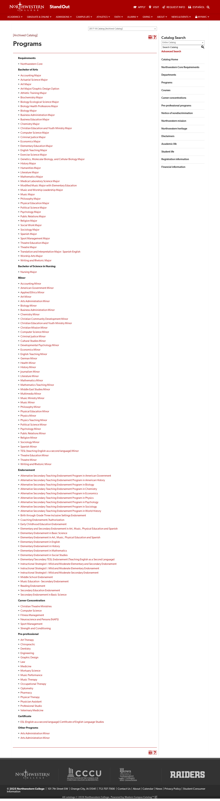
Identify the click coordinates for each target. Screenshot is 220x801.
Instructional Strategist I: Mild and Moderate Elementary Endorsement (59, 570)
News (159, 791)
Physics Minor (28, 418)
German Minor (28, 361)
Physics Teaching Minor (33, 422)
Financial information (173, 169)
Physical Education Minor (34, 414)
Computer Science (31, 613)
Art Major (25, 86)
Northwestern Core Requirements (180, 70)
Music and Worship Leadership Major (41, 192)
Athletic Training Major (33, 95)
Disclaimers (167, 139)
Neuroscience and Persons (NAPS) (39, 622)
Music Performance (31, 677)
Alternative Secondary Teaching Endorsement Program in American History (62, 482)
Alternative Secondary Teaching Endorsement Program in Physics (57, 500)
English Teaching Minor (33, 356)
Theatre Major (28, 249)
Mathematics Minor (31, 383)
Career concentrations (173, 100)
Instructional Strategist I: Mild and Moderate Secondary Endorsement (59, 575)
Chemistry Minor (30, 317)
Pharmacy (26, 695)
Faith (117, 19)
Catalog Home (169, 62)
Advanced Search (171, 54)
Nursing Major (28, 274)
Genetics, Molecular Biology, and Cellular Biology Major (52, 161)
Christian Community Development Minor (44, 321)
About (161, 19)
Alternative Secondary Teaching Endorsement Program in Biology (57, 487)
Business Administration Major (37, 117)
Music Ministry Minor (32, 400)
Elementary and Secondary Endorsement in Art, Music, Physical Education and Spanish (69, 531)
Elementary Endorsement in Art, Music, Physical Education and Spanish (60, 540)
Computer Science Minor (34, 334)
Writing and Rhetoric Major (35, 263)
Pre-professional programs (176, 108)
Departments (168, 77)
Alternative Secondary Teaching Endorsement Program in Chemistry (58, 491)
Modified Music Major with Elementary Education (48, 188)
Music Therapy (28, 682)
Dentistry (25, 651)
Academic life (169, 146)
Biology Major (28, 113)
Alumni (131, 19)
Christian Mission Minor (33, 330)
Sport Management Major (35, 241)
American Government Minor (37, 290)
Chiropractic (27, 646)
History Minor (28, 369)
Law (22, 664)
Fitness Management (32, 617)
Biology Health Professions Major (39, 108)
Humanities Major (30, 170)
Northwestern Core (31, 66)
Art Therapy (27, 642)
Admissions (62, 19)
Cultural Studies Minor (33, 343)
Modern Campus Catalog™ (139, 799)
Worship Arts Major (31, 258)
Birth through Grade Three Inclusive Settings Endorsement (53, 518)
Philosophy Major (30, 201)
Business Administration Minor (37, 312)
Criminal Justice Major (33, 139)
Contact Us (124, 791)
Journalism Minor (30, 374)
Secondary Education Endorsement (40, 593)
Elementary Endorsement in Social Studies (44, 557)
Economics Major (30, 144)
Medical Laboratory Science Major (40, 183)
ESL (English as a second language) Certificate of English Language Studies (62, 724)
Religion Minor (28, 440)
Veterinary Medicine (31, 713)
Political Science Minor (33, 427)
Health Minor (28, 365)
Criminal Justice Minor (33, 339)
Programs (166, 85)
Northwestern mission (173, 123)
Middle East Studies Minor (35, 391)
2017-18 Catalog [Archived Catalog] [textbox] (106, 31)
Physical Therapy (30, 699)
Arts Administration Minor (35, 303)
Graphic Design (29, 660)
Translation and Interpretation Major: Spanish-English (50, 254)
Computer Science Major (34, 135)
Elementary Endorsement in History (40, 548)
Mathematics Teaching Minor (37, 387)
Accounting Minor (30, 286)
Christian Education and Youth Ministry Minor (46, 325)
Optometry (26, 691)
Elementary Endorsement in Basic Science (43, 535)
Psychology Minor (30, 431)
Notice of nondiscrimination (177, 116)
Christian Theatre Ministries (36, 608)
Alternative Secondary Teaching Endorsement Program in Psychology (59, 504)
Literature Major (29, 174)
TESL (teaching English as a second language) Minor (49, 453)
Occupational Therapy (33, 686)
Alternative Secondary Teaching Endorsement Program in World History (60, 513)
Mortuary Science (30, 673)
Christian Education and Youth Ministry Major (46, 130)
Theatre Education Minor (34, 458)
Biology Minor (28, 308)
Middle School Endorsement (36, 579)
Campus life (83, 19)
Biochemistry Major (31, 100)
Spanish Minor (28, 449)
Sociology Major (29, 232)
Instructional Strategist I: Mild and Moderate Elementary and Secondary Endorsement (68, 566)
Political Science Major (33, 210)
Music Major (27, 197)
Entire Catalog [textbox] (169, 45)
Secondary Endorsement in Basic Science (43, 597)
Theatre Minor (28, 462)
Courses (165, 92)
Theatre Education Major (34, 245)
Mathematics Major (31, 179)
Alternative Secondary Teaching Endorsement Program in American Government (65, 478)
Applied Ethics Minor (32, 295)
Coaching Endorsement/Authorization (42, 522)
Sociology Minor (29, 444)
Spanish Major (28, 236)
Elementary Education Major (36, 148)
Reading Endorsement (32, 588)
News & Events (180, 19)
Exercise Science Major (33, 157)
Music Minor (27, 405)
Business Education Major (34, 122)
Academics (13, 19)
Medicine (25, 669)
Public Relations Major (33, 219)
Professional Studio (31, 708)
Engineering (27, 655)
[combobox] (122, 31)
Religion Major (28, 223)
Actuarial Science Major (34, 82)
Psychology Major (30, 214)
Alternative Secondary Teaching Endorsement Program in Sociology (58, 509)
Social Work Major (31, 227)
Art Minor (25, 299)
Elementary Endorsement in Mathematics (43, 553)
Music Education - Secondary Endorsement (44, 584)
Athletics (102, 19)
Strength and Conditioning (35, 631)
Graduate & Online (38, 19)
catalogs (70, 799)
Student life (167, 154)
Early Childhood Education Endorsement (43, 526)
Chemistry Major (30, 126)
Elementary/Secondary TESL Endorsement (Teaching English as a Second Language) (67, 562)
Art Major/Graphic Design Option (39, 91)
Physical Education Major (34, 205)
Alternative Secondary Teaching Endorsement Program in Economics (59, 496)
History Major (28, 166)
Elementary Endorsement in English (40, 544)
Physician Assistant (31, 704)
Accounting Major (30, 78)
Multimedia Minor (30, 396)
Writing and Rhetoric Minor (35, 466)
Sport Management (31, 626)
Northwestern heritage (174, 131)
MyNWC (201, 19)
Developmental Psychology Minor (39, 347)
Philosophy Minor (30, 409)
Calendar (147, 791)
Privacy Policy (172, 791)
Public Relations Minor (33, 436)
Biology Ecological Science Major (39, 104)
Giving (146, 19)
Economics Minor (30, 352)
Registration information (175, 162)
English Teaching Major (33, 152)
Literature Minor (29, 378)
